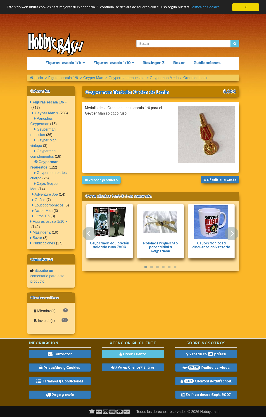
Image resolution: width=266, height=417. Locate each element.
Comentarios (41, 259)
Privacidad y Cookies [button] (59, 367)
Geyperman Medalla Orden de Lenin (127, 92)
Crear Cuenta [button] (132, 354)
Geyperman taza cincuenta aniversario (211, 245)
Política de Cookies (205, 7)
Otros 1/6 (41, 216)
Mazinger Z (154, 62)
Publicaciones (207, 62)
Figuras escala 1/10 (113, 62)
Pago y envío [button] (60, 394)
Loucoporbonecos (48, 205)
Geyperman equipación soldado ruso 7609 (109, 245)
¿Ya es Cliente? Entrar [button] (133, 367)
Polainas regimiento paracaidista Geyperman (160, 247)
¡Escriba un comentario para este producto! (47, 276)
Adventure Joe (45, 194)
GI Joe (38, 200)
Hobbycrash (209, 412)
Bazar (179, 62)
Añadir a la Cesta (220, 180)
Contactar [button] (60, 354)
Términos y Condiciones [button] (59, 381)
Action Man (42, 211)
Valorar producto (101, 180)
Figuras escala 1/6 (65, 62)
